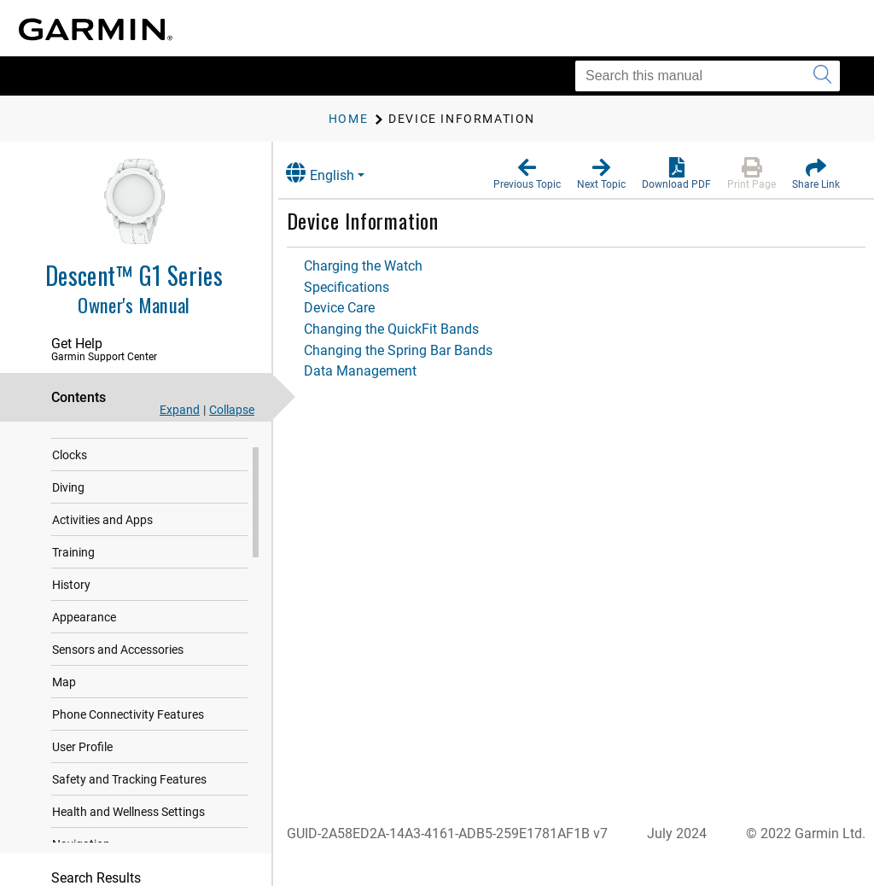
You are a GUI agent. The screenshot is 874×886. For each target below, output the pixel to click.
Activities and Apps (102, 539)
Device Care (356, 308)
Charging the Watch (380, 266)
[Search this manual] (707, 76)
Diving (68, 507)
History (71, 604)
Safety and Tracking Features (129, 799)
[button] (527, 174)
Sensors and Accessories (118, 669)
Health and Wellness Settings (128, 831)
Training (73, 572)
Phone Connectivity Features (128, 734)
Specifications (363, 287)
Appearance (84, 637)
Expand (180, 410)
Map (64, 701)
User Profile (82, 766)
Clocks (69, 474)
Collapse (231, 410)
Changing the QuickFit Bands (408, 329)
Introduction (85, 442)
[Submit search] (822, 76)
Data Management (377, 371)
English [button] (337, 173)
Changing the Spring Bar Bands (415, 350)
